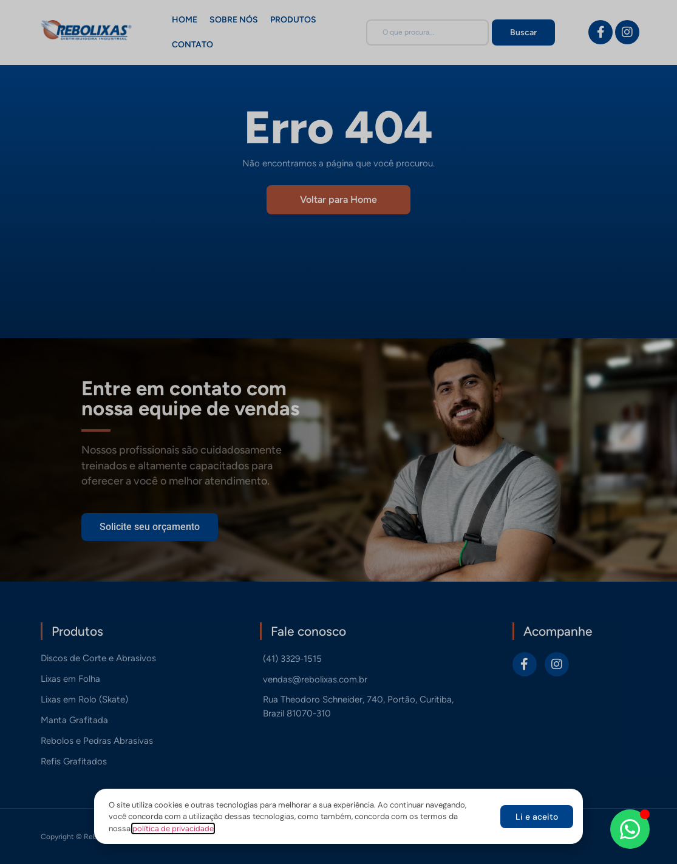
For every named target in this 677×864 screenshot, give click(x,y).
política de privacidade (173, 828)
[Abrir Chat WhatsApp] (630, 829)
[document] (338, 432)
